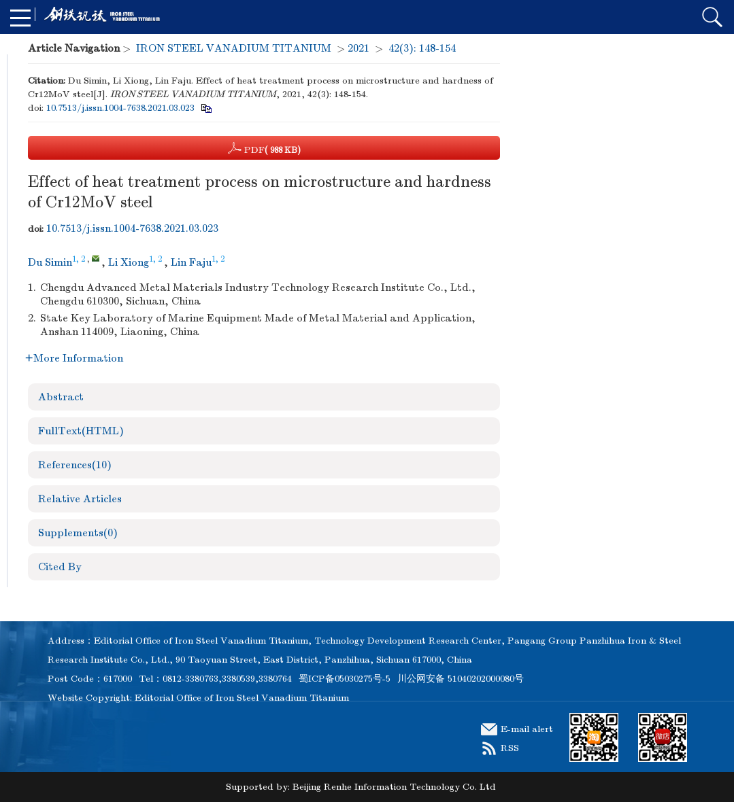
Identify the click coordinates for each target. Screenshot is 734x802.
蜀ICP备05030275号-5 (344, 678)
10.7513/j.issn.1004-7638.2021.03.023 (120, 108)
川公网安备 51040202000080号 (460, 678)
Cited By (60, 567)
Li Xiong (128, 262)
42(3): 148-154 (422, 48)
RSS (510, 748)
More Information (74, 358)
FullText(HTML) (81, 431)
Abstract (61, 397)
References (75, 465)
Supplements (78, 533)
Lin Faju (191, 262)
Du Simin (50, 262)
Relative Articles (80, 499)
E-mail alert (527, 729)
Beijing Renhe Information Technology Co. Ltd (394, 786)
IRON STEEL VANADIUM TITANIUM (233, 48)
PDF (264, 148)
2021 (358, 48)
